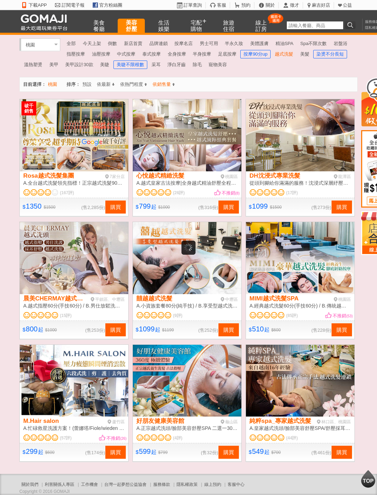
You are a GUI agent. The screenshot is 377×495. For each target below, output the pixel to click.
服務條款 (161, 484)
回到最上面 (368, 479)
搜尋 (351, 25)
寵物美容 (218, 64)
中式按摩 (126, 54)
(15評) (66, 315)
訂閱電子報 (73, 5)
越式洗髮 (284, 54)
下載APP (38, 5)
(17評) (292, 192)
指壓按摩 (76, 54)
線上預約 (212, 484)
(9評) (178, 315)
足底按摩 (227, 54)
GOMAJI (46, 22)
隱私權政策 (187, 484)
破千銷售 (28, 108)
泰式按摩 (151, 54)
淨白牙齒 (176, 64)
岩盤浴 (340, 43)
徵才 (294, 5)
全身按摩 (177, 54)
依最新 (106, 84)
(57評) (66, 438)
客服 (221, 5)
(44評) (292, 438)
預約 (246, 5)
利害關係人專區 (59, 484)
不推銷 (231, 193)
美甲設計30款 (79, 64)
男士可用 (209, 43)
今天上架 (92, 43)
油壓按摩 (101, 54)
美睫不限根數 (130, 64)
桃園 (30, 44)
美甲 (53, 64)
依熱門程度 (133, 84)
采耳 (156, 64)
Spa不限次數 (313, 43)
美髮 (304, 54)
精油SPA (284, 43)
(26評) (179, 192)
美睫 (104, 64)
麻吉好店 (321, 5)
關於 (270, 5)
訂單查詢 (193, 5)
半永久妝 (234, 43)
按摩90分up (255, 54)
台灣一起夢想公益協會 (125, 484)
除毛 (197, 64)
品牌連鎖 (158, 43)
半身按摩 (202, 54)
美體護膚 (259, 43)
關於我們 (29, 484)
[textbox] (315, 25)
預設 (87, 84)
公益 (347, 5)
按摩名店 (183, 43)
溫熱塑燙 (33, 64)
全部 (71, 43)
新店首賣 (133, 43)
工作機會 (89, 484)
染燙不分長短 (330, 54)
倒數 (112, 43)
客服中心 (236, 484)
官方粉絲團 (110, 5)
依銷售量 (164, 84)
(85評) (292, 315)
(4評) (178, 438)
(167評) (67, 192)
